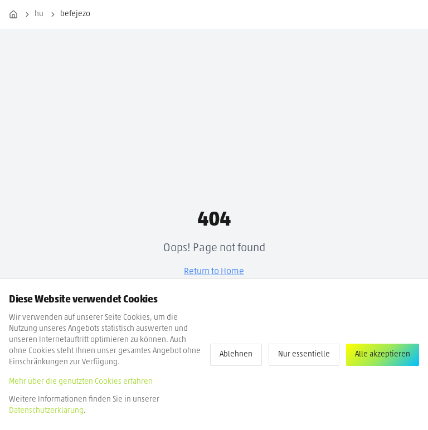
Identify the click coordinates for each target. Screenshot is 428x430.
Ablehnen (236, 354)
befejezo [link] (75, 14)
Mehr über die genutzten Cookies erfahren (81, 382)
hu (39, 14)
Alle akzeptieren (382, 354)
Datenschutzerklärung (46, 411)
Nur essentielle (304, 354)
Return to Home (214, 271)
